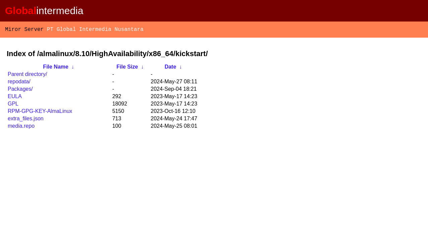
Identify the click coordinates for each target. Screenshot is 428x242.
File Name (55, 68)
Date (170, 68)
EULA (15, 97)
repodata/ (19, 83)
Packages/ (20, 90)
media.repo (21, 127)
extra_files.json (26, 120)
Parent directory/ (27, 75)
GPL (13, 105)
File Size (127, 68)
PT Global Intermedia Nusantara (95, 30)
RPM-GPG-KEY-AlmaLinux (40, 112)
